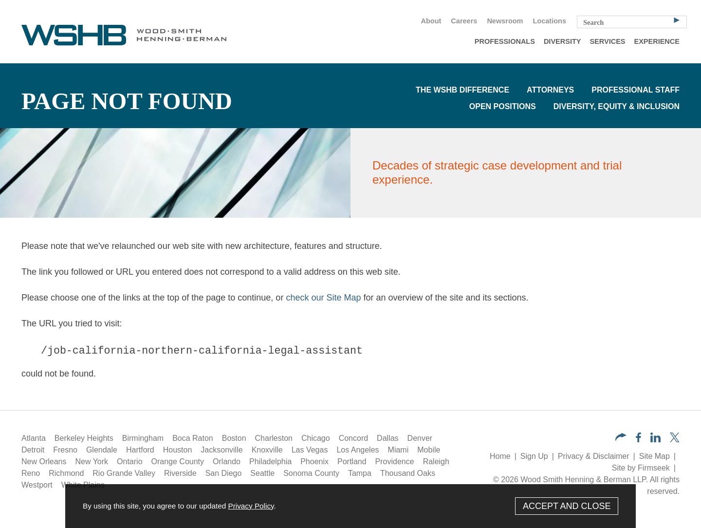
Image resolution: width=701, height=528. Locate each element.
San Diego (223, 473)
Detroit (32, 450)
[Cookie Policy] (350, 506)
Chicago (315, 438)
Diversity (562, 41)
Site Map (654, 456)
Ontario (129, 461)
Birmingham (143, 438)
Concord (353, 438)
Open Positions (502, 106)
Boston (234, 438)
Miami (398, 450)
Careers (464, 21)
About (431, 21)
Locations (549, 21)
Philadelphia (270, 461)
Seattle (262, 473)
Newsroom (505, 21)
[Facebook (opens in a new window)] (638, 439)
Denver (420, 438)
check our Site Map (323, 297)
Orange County (177, 461)
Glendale (101, 450)
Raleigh (436, 461)
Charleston (274, 438)
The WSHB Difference (462, 90)
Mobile (428, 450)
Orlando (226, 461)
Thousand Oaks (407, 473)
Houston (177, 450)
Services (607, 41)
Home (500, 456)
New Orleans (43, 461)
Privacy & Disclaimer (593, 456)
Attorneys (550, 90)
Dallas (387, 438)
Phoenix (314, 461)
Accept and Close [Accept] (567, 506)
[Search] (677, 19)
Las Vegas (310, 450)
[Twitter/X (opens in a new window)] (675, 439)
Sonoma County (311, 473)
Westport (37, 485)
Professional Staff (635, 90)
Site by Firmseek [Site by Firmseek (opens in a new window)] (641, 468)
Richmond (66, 473)
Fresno (65, 450)
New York (91, 461)
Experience (657, 41)
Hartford (140, 450)
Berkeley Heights (84, 438)
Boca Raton (192, 438)
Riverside (180, 473)
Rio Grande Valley (123, 473)
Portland (352, 461)
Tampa (359, 473)
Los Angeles (357, 450)
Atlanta (33, 438)
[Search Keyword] (632, 22)
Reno (30, 473)
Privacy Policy (251, 506)
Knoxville (267, 450)
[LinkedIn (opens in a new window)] (655, 439)
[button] (621, 438)
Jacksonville (221, 450)
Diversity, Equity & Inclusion (616, 106)
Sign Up (534, 456)
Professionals (505, 41)
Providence (394, 461)
